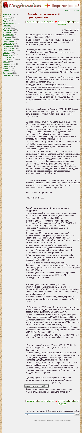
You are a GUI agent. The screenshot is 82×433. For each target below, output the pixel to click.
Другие (6, 21)
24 (41, 21)
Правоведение (9, 48)
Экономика (7, 73)
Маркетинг (7, 32)
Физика (6, 62)
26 (47, 21)
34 (69, 21)
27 (50, 21)
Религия (6, 53)
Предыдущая (30, 21)
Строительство (9, 59)
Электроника (8, 75)
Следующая (62, 24)
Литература (7, 30)
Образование (8, 41)
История (6, 26)
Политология (8, 46)
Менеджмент (8, 39)
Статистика (7, 57)
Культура (6, 28)
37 (77, 21)
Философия (7, 64)
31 (61, 21)
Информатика (8, 23)
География (7, 19)
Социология (8, 55)
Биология (7, 17)
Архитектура (8, 14)
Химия (5, 68)
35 (72, 21)
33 (67, 21)
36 (75, 21)
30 (58, 21)
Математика (8, 35)
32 (64, 21)
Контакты (76, 10)
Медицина (7, 37)
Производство (8, 50)
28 (52, 21)
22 (36, 21)
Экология (6, 71)
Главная (67, 10)
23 (39, 21)
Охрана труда (8, 44)
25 (44, 21)
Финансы (6, 66)
